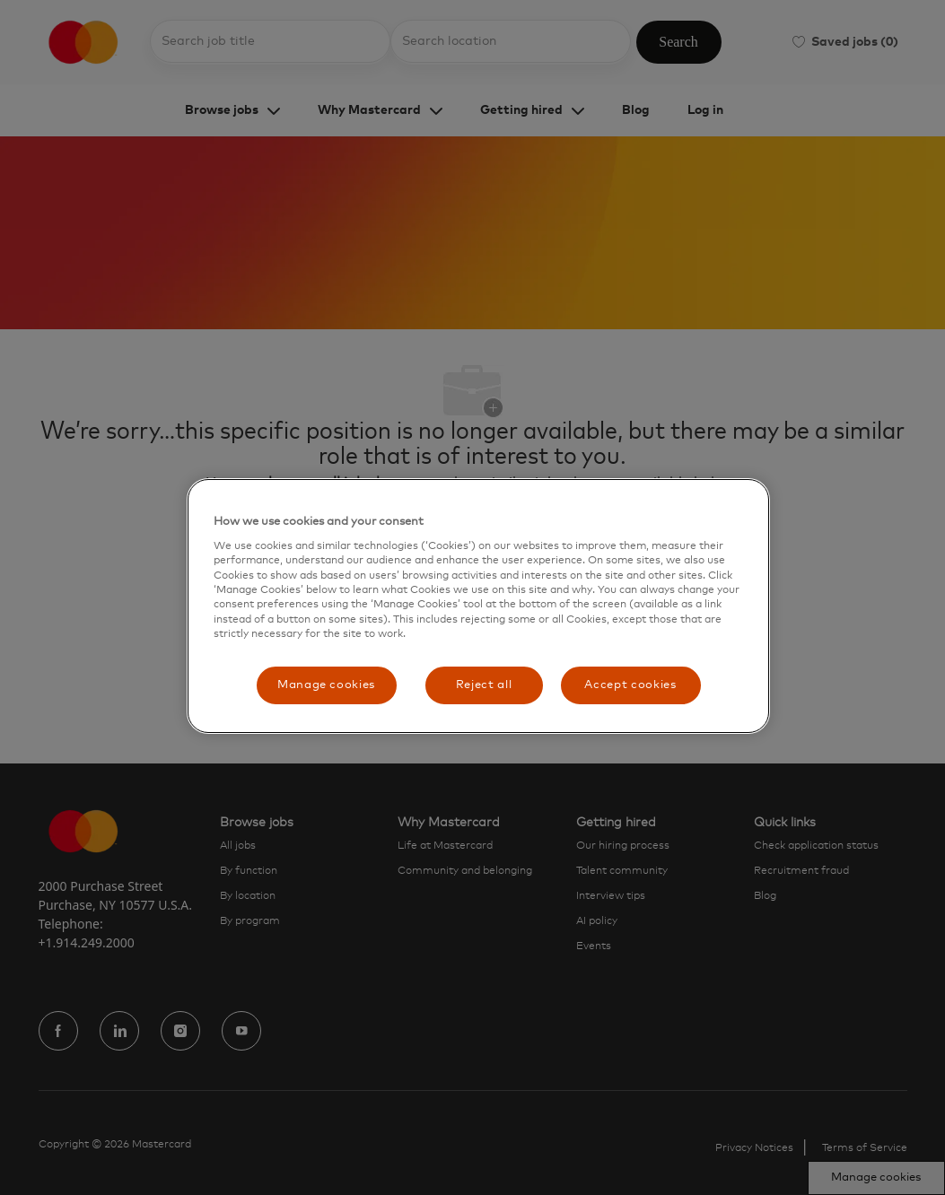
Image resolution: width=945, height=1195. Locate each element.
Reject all (484, 685)
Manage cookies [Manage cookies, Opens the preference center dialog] (326, 685)
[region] (478, 606)
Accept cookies (630, 685)
